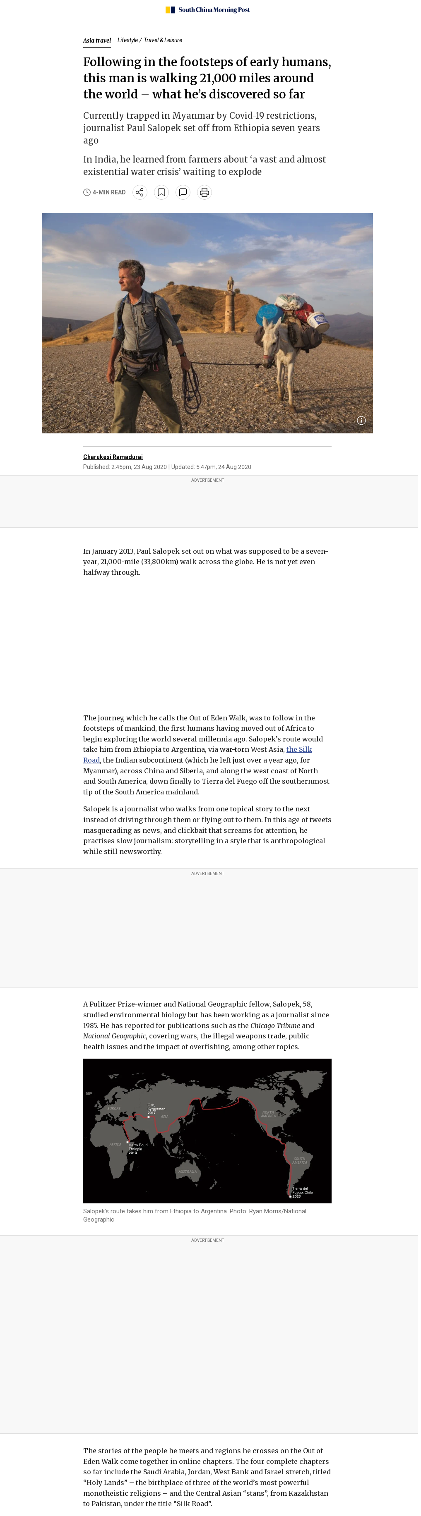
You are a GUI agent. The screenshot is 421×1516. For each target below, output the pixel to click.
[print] (204, 192)
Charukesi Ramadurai (113, 457)
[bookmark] (161, 192)
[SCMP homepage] (207, 9)
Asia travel (97, 40)
